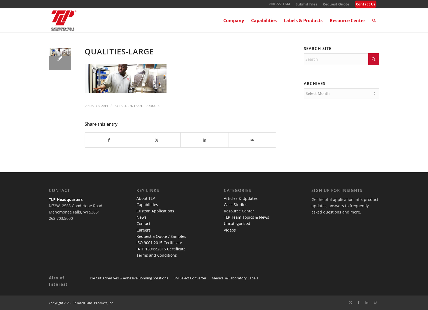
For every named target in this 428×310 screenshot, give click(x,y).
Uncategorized (237, 223)
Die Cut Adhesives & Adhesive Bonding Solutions (129, 278)
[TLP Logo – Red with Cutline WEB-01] (64, 20)
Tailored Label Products (139, 106)
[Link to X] (350, 302)
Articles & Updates (241, 198)
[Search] (374, 20)
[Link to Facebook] (359, 302)
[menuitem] (306, 4)
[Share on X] (156, 140)
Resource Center (239, 211)
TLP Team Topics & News (246, 217)
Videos (230, 230)
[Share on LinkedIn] (204, 140)
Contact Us (365, 4)
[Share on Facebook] (109, 140)
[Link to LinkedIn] (367, 302)
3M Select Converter (190, 278)
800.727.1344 (279, 4)
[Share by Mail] (252, 140)
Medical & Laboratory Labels (235, 278)
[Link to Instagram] (375, 302)
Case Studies (235, 204)
